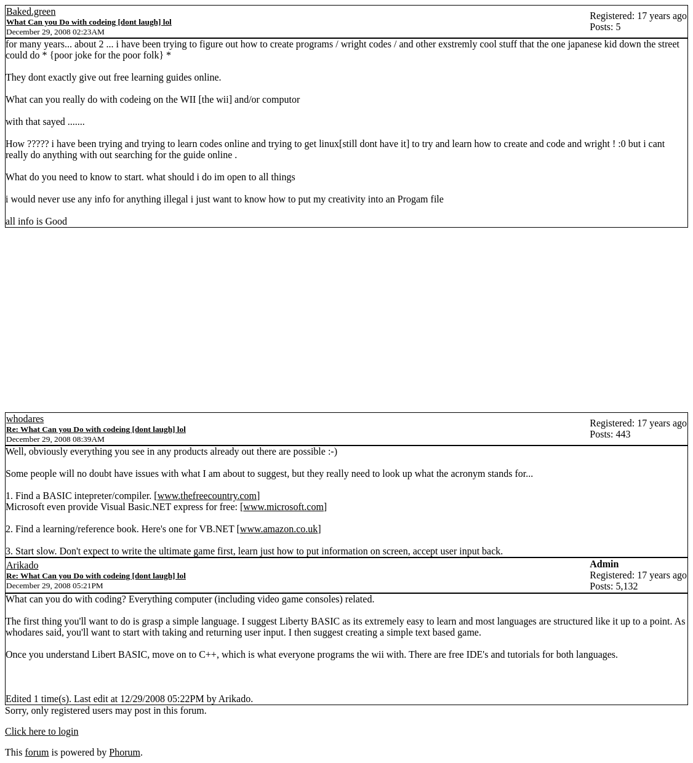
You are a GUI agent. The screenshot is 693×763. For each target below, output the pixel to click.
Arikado (22, 565)
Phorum (124, 752)
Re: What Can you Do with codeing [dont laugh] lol (96, 429)
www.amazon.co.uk (279, 529)
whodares (25, 418)
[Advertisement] (346, 320)
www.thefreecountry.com (207, 495)
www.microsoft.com (283, 506)
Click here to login (42, 731)
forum (37, 752)
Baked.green (30, 11)
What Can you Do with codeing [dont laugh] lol (89, 21)
